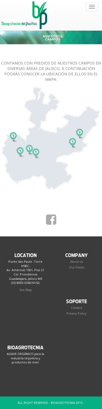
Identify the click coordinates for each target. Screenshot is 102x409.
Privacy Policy (76, 313)
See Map (25, 290)
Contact (76, 308)
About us (76, 261)
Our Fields (76, 267)
